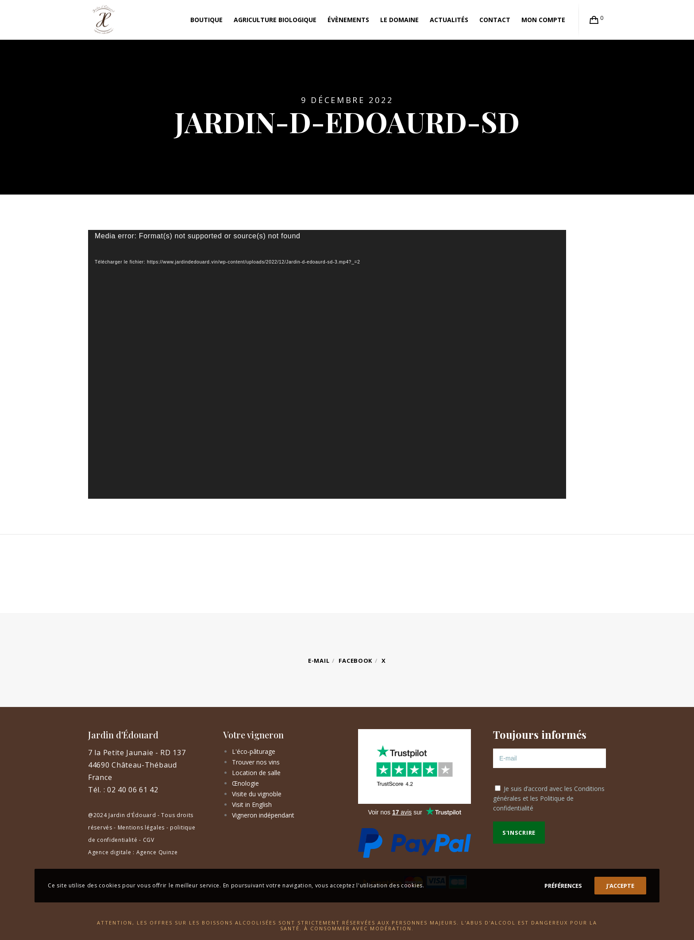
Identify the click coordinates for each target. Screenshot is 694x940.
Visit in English (252, 804)
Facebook (355, 661)
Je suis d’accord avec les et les (549, 798)
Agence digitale (109, 852)
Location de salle (256, 772)
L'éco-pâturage (253, 751)
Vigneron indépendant (263, 815)
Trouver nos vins (256, 762)
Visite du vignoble (256, 794)
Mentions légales (141, 827)
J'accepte (620, 886)
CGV (148, 840)
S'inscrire (519, 833)
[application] (327, 364)
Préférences (563, 886)
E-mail (318, 661)
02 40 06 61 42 (132, 790)
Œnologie (245, 783)
